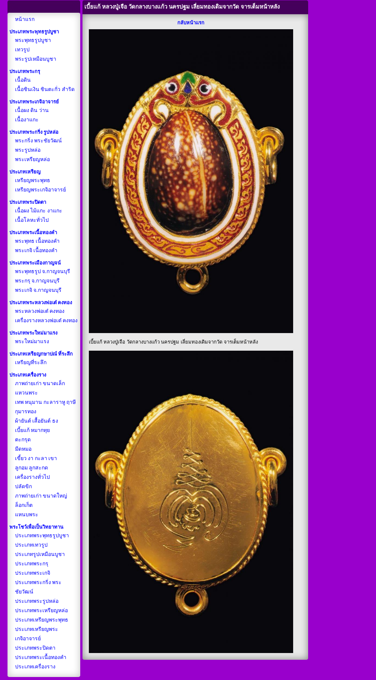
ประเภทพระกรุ (31, 563)
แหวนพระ (26, 393)
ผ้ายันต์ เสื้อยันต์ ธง (36, 421)
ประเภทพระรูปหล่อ (36, 601)
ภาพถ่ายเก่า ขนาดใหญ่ (41, 496)
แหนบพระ (26, 514)
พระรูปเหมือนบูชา (35, 59)
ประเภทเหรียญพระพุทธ (41, 620)
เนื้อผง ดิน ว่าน (32, 110)
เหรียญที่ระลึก (30, 362)
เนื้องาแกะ (27, 120)
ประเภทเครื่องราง (35, 667)
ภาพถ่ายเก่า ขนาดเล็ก (40, 383)
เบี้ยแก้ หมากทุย (32, 430)
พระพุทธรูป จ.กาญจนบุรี (42, 271)
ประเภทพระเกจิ (32, 573)
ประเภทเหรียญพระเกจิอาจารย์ (36, 633)
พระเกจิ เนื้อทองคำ (36, 250)
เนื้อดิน (23, 80)
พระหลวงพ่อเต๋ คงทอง (40, 311)
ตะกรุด (23, 439)
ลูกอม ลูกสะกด (31, 468)
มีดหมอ (23, 449)
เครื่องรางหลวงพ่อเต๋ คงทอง (46, 320)
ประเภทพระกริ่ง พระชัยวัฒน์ (38, 587)
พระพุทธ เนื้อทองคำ (37, 241)
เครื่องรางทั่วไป (32, 477)
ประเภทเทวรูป (31, 545)
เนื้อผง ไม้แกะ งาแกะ (38, 211)
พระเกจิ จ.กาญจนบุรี (38, 290)
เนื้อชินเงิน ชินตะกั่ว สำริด (45, 89)
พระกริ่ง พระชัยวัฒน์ (38, 140)
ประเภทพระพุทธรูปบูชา (42, 535)
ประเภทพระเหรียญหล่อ (41, 610)
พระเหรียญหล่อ (32, 159)
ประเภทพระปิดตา (35, 648)
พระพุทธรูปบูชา (33, 40)
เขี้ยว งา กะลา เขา (36, 458)
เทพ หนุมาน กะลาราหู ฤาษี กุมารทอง (45, 406)
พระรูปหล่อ (27, 150)
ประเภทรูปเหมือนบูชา (40, 554)
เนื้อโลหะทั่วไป (32, 220)
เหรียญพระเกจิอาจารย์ (40, 190)
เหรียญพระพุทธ (32, 180)
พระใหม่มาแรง (32, 341)
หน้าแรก (24, 19)
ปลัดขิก (23, 486)
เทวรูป (22, 49)
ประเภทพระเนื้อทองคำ (40, 657)
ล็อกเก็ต (24, 505)
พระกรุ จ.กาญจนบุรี (37, 281)
